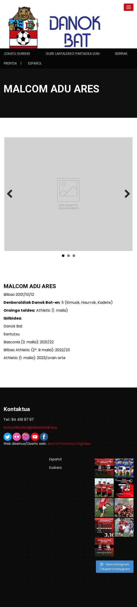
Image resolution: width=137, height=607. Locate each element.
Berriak (121, 53)
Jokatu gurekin (17, 53)
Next (125, 194)
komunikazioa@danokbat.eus (30, 427)
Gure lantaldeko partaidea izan (72, 53)
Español (35, 63)
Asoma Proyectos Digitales (69, 443)
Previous (11, 194)
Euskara (55, 467)
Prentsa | (12, 63)
